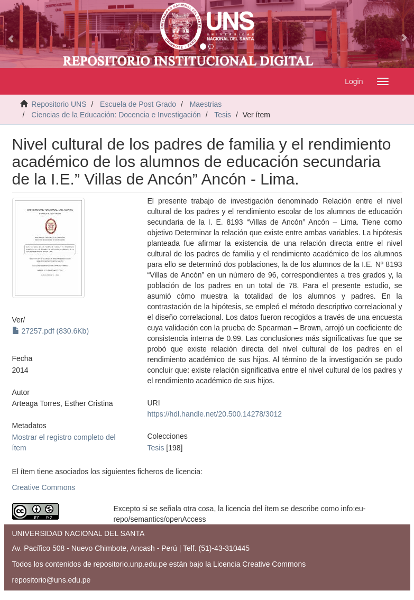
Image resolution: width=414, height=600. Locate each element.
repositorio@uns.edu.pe (51, 580)
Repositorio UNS (58, 104)
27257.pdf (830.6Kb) (50, 331)
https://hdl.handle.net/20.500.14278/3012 (215, 414)
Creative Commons (44, 487)
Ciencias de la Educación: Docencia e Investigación (116, 114)
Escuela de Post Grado (138, 104)
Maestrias (206, 104)
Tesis (222, 114)
